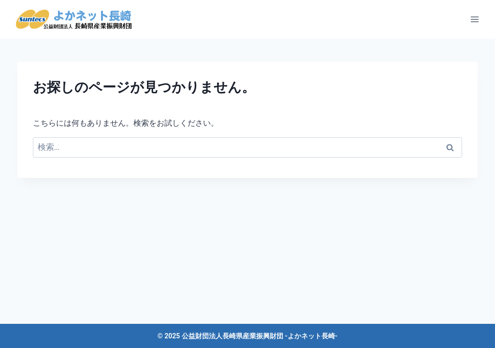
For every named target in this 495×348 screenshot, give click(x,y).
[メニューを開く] (474, 19)
